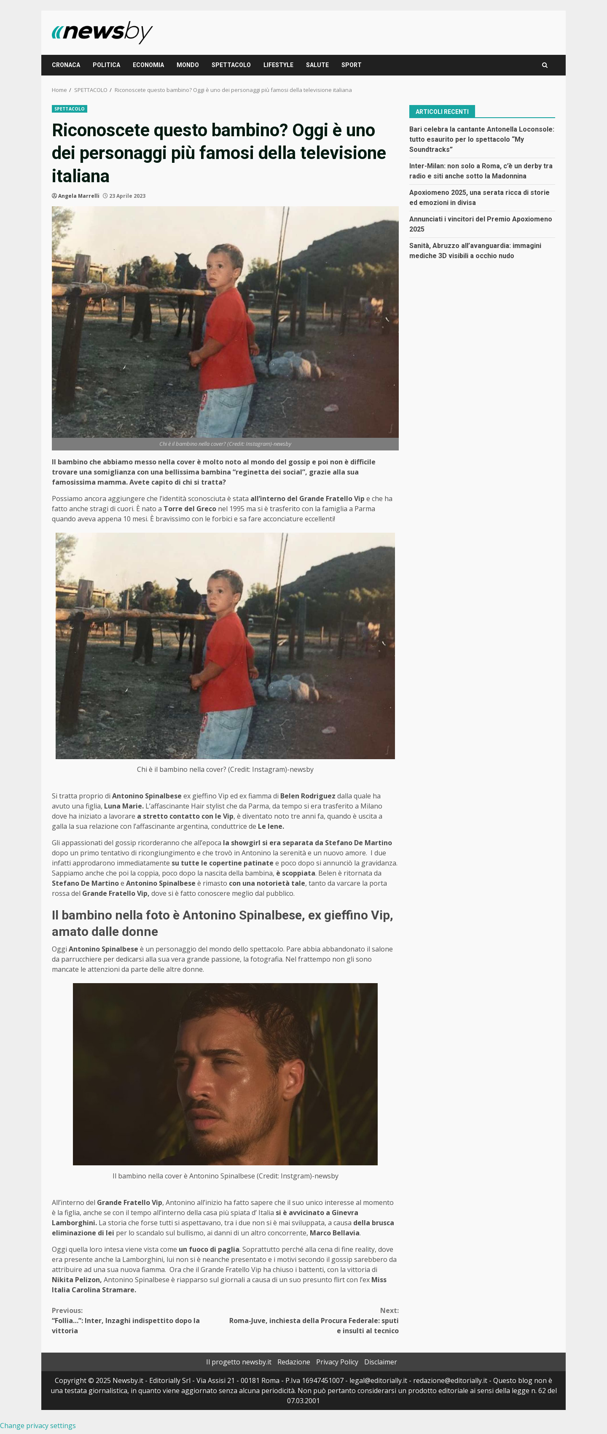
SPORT (351, 65)
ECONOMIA (148, 65)
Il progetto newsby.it (238, 1362)
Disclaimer (380, 1362)
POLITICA (106, 65)
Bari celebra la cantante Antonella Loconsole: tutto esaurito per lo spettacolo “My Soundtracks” (481, 139)
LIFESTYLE (278, 65)
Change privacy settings (38, 1425)
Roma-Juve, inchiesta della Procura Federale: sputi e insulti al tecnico (312, 1320)
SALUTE (317, 65)
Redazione (293, 1362)
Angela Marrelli (78, 195)
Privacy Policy (337, 1362)
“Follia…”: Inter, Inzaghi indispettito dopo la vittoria (139, 1320)
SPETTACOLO (231, 65)
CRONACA (66, 65)
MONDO (188, 65)
